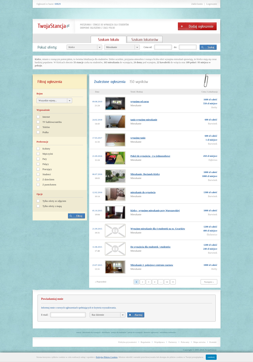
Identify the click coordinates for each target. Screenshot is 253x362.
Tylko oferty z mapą (52, 206)
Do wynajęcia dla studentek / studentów (150, 246)
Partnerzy (173, 342)
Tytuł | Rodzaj (136, 91)
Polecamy (185, 342)
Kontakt (213, 342)
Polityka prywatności (127, 342)
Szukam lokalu (108, 39)
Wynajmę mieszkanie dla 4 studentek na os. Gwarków (157, 228)
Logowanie (211, 4)
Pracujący (47, 169)
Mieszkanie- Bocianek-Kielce (145, 174)
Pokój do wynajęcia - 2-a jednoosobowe (150, 156)
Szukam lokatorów (144, 39)
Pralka (45, 132)
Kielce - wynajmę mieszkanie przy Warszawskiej (155, 210)
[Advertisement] (60, 251)
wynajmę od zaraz (139, 101)
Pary (44, 159)
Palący (45, 164)
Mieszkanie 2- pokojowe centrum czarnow (151, 265)
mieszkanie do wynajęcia (143, 192)
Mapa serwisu (199, 342)
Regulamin (145, 342)
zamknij (211, 357)
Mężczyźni (47, 153)
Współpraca (159, 342)
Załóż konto (197, 4)
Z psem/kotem (49, 184)
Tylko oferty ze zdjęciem (54, 201)
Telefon (46, 127)
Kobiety (46, 148)
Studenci (46, 174)
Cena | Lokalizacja (209, 91)
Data (97, 91)
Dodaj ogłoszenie (197, 26)
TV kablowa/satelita (52, 122)
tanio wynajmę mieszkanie (143, 119)
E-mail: (44, 314)
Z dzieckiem (48, 179)
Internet (46, 117)
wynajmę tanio (137, 137)
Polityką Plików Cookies (106, 357)
